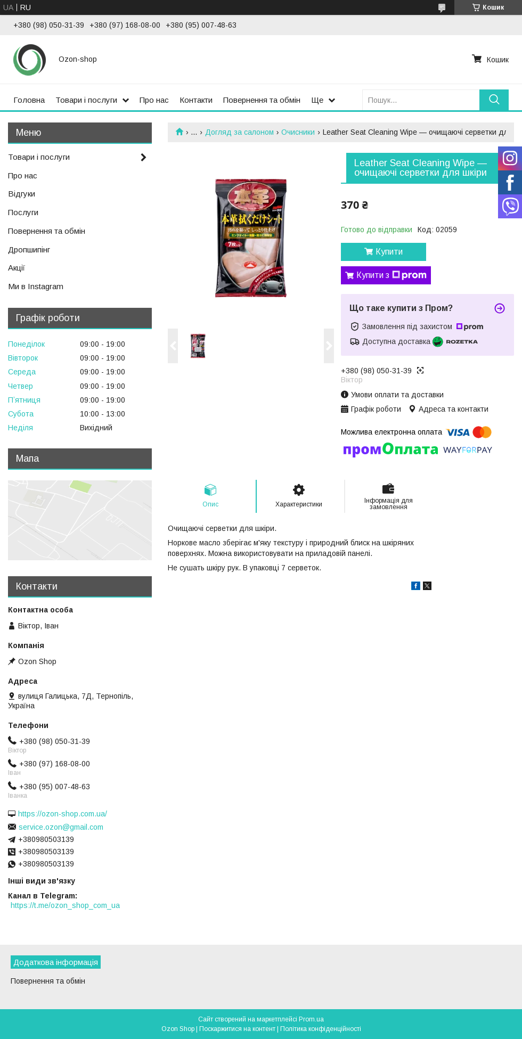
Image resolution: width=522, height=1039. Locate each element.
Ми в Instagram (35, 286)
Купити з (391, 275)
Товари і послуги (86, 99)
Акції (16, 267)
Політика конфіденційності (320, 1029)
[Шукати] (494, 99)
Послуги (23, 212)
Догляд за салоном (239, 132)
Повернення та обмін (261, 99)
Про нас (154, 99)
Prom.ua (311, 1019)
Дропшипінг (29, 249)
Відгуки (21, 193)
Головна (29, 99)
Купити (389, 251)
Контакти (196, 99)
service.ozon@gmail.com (61, 827)
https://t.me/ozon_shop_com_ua (65, 905)
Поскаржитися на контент (237, 1029)
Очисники (298, 132)
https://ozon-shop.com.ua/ (62, 813)
